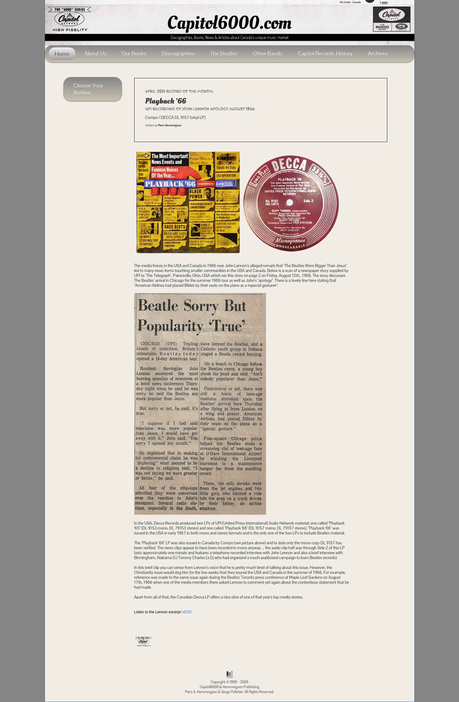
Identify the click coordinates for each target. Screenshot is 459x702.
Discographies (178, 53)
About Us (95, 53)
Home (62, 53)
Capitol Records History (325, 53)
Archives (378, 53)
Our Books (134, 53)
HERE (187, 612)
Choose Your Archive (88, 89)
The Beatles (224, 53)
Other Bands (267, 53)
